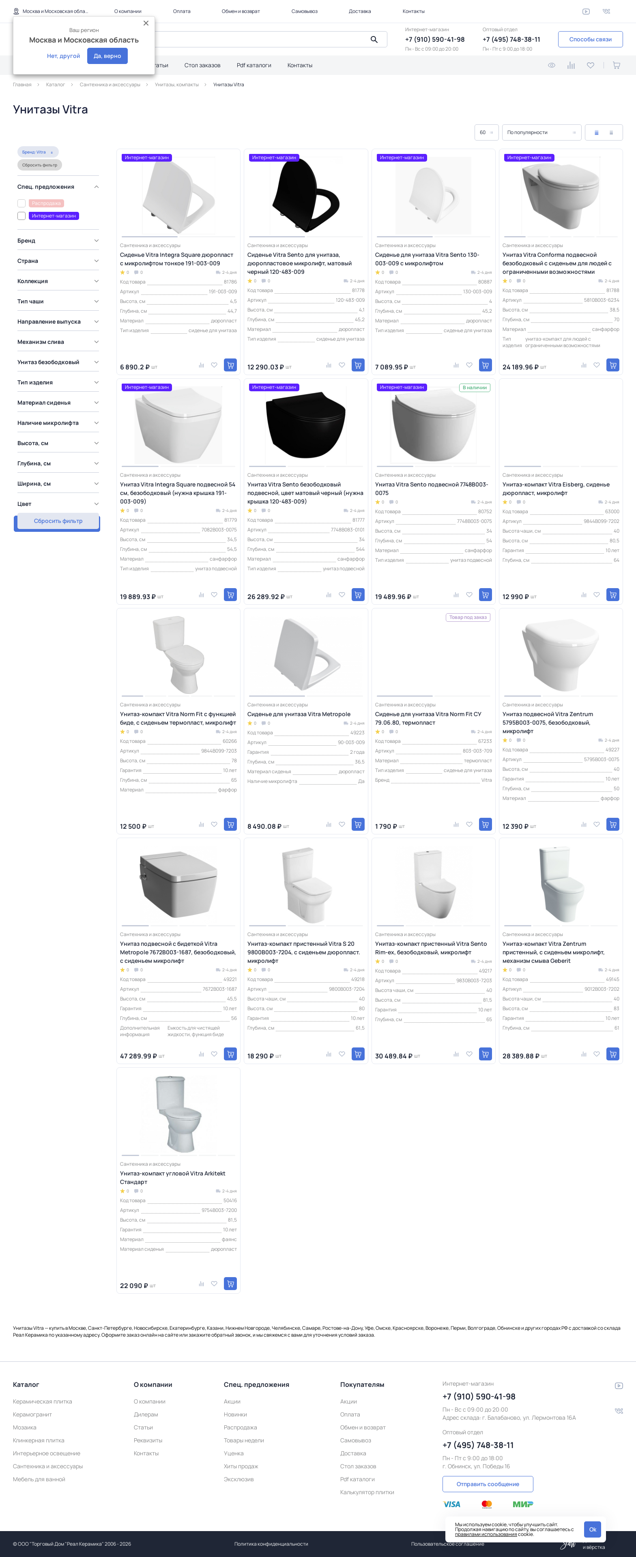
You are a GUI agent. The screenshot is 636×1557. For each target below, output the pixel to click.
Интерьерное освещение (46, 1453)
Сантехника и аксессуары (48, 1466)
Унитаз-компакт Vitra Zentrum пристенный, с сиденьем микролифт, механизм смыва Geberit (554, 952)
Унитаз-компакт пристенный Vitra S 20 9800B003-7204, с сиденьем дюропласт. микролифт (303, 952)
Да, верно (107, 56)
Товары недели (244, 1440)
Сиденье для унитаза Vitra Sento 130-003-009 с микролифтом (427, 259)
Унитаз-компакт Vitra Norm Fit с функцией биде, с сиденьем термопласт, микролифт (178, 718)
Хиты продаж (241, 1466)
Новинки (235, 1414)
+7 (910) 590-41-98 (435, 39)
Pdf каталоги (254, 65)
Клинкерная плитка (38, 1440)
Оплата (182, 11)
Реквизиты (148, 1440)
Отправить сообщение (488, 1484)
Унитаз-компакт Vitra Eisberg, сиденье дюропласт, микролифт (556, 488)
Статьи (158, 65)
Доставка (360, 11)
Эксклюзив (239, 1479)
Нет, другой (63, 56)
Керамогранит (32, 1414)
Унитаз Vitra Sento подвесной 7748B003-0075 (431, 488)
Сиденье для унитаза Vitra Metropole (298, 714)
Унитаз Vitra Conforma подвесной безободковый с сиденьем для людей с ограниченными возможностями (557, 263)
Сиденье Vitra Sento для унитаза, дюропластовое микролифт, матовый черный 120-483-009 (299, 263)
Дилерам (146, 1414)
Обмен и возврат (241, 11)
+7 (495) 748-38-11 (511, 39)
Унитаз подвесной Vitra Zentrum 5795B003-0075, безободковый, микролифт (548, 722)
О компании (128, 11)
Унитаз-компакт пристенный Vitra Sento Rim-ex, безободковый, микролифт (431, 948)
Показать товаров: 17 (56, 491)
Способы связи (590, 39)
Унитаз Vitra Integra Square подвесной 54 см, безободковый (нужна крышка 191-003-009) (177, 492)
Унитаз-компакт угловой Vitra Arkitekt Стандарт (173, 1177)
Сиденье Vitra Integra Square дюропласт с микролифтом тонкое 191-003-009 (176, 259)
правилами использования (486, 1534)
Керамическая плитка (42, 1401)
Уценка (234, 1453)
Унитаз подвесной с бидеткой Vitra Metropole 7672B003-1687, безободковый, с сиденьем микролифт (178, 952)
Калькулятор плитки (367, 1492)
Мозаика (25, 1427)
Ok (592, 1529)
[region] (59, 323)
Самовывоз (305, 11)
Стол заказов (203, 65)
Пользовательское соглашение (447, 1543)
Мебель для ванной (39, 1479)
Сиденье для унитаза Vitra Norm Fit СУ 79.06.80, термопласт (428, 718)
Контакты (414, 11)
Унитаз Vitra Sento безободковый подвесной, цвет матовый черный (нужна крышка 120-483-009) (305, 492)
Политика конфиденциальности (271, 1543)
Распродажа (240, 1427)
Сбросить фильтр (78, 135)
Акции (232, 1401)
